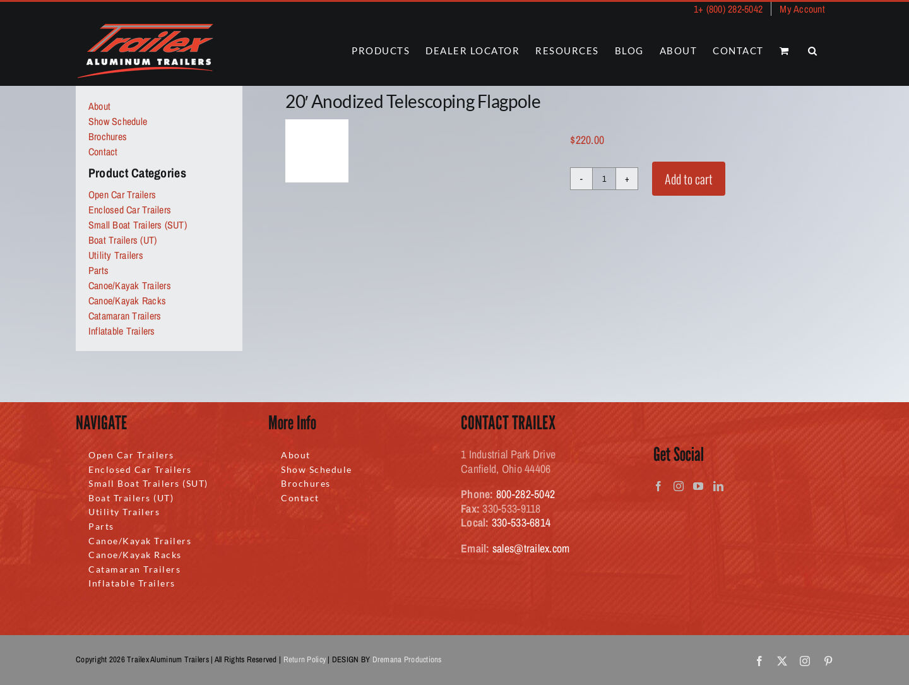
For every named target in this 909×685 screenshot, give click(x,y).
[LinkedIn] (718, 486)
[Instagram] (679, 486)
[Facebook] (658, 486)
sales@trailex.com (531, 548)
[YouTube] (698, 486)
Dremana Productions (407, 659)
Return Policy (304, 659)
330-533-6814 (521, 522)
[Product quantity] (604, 178)
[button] (813, 50)
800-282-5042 (525, 494)
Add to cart (689, 178)
